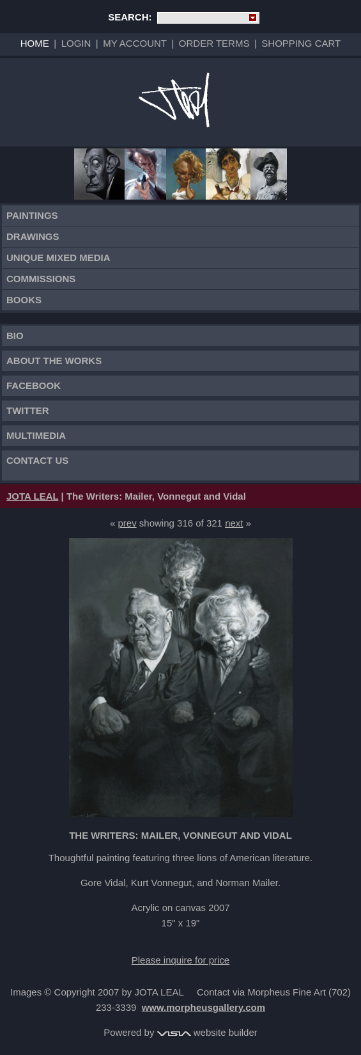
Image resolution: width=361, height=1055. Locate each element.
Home (34, 43)
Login (76, 43)
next (234, 523)
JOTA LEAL (32, 496)
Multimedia (36, 435)
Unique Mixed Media (58, 257)
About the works (54, 360)
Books (24, 299)
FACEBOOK (33, 385)
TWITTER (27, 410)
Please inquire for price (180, 960)
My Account (135, 43)
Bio (15, 335)
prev (127, 523)
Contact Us (37, 460)
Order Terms (214, 43)
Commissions (40, 278)
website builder (207, 1032)
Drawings (32, 236)
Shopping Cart (301, 43)
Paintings (32, 215)
